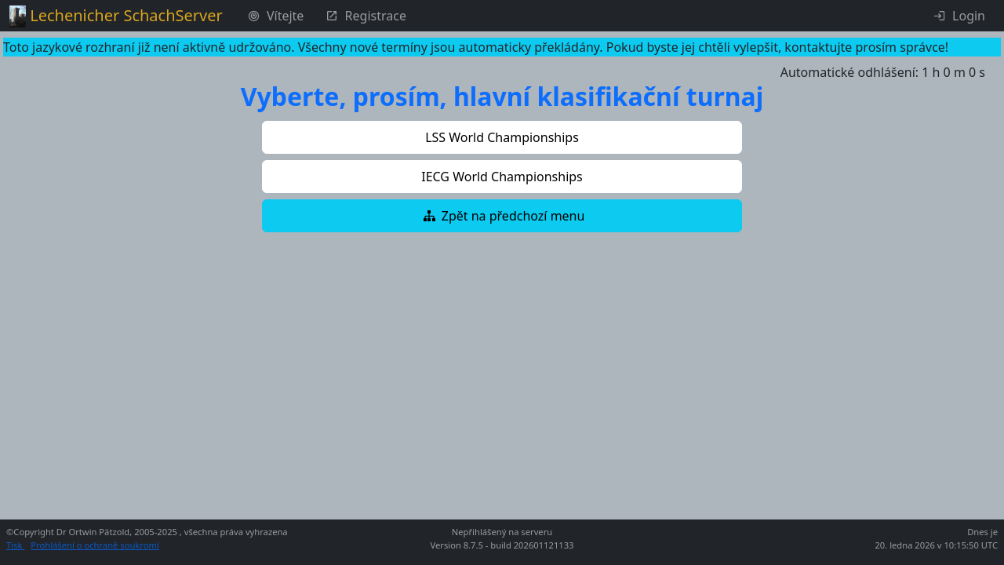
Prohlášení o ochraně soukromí (94, 545)
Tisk (15, 545)
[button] (502, 137)
